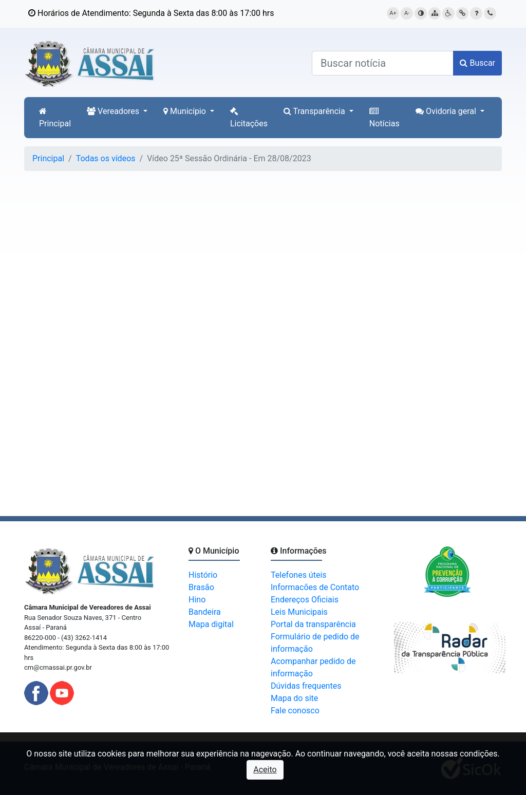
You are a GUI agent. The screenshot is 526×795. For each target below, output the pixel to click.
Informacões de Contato (315, 587)
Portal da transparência (313, 624)
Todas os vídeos (106, 158)
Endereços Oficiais (305, 599)
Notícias (384, 117)
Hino (197, 599)
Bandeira (205, 612)
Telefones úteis (299, 575)
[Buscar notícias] (383, 63)
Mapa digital (211, 624)
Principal (55, 117)
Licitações (249, 117)
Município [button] (185, 111)
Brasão (201, 587)
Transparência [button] (315, 111)
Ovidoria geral (447, 111)
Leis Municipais (299, 612)
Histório (203, 575)
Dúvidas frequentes (306, 686)
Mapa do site (294, 698)
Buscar (477, 63)
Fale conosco (295, 710)
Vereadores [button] (114, 111)
